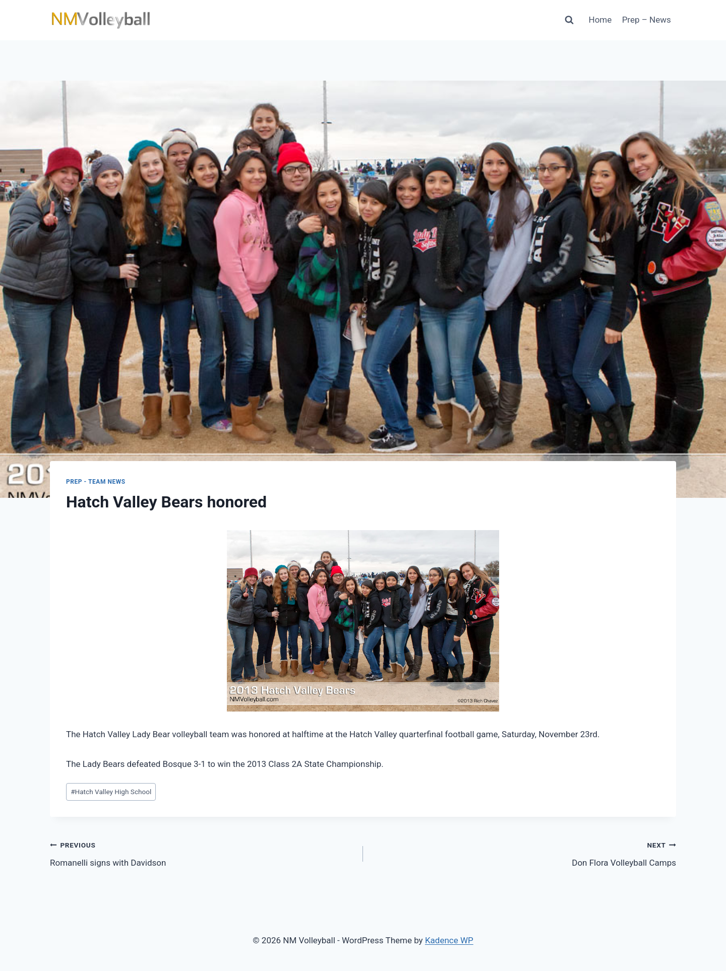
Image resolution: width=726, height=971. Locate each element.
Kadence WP (449, 940)
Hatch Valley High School (111, 792)
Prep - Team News (96, 481)
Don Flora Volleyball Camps (524, 853)
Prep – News (646, 20)
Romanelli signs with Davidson (202, 853)
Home (600, 20)
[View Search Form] (569, 20)
